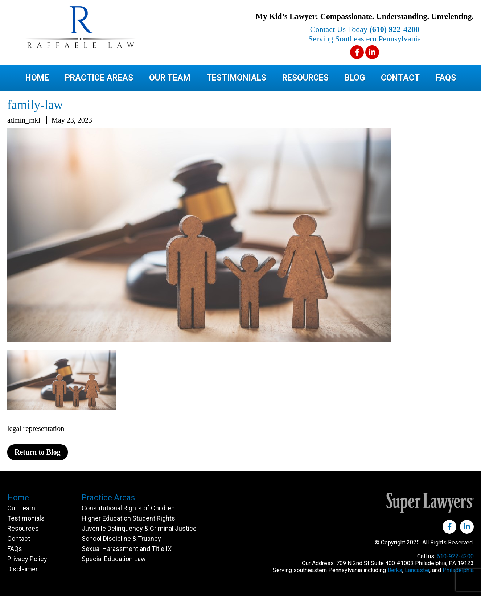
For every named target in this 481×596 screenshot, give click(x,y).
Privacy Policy (27, 559)
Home (37, 78)
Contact (400, 78)
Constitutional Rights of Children (128, 508)
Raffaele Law (108, 27)
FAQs (446, 78)
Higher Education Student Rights (128, 518)
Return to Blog (38, 452)
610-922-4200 (455, 556)
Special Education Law (114, 559)
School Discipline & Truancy (121, 538)
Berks (394, 570)
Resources (305, 78)
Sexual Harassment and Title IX (127, 548)
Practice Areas (99, 78)
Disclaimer (22, 569)
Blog (355, 78)
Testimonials (236, 78)
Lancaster (417, 570)
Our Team (169, 78)
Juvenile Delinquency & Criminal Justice (139, 528)
